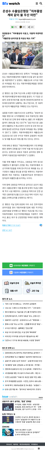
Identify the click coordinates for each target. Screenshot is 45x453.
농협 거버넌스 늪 (8, 414)
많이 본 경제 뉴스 (8, 348)
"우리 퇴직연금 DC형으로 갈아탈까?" (27, 432)
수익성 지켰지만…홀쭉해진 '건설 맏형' (19, 328)
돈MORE (5, 426)
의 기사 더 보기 (11, 225)
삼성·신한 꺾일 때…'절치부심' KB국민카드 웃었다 (23, 389)
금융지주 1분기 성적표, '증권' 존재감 (16, 401)
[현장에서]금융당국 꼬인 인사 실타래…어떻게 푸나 (23, 369)
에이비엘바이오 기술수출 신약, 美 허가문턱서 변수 (23, 312)
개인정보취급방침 (24, 444)
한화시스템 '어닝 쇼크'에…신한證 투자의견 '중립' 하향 (24, 324)
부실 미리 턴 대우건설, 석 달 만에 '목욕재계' (20, 332)
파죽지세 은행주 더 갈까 (23, 430)
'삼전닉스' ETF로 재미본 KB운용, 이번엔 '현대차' (22, 340)
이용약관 (15, 444)
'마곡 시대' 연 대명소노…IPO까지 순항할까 (20, 304)
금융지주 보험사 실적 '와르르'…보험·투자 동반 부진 (23, 361)
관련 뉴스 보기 (7, 230)
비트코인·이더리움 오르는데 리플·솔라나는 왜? (21, 336)
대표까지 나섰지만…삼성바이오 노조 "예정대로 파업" (24, 320)
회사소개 (9, 444)
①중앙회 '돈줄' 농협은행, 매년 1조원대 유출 (30, 422)
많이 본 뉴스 (7, 298)
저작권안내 (34, 444)
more (41, 397)
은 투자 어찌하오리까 (22, 434)
